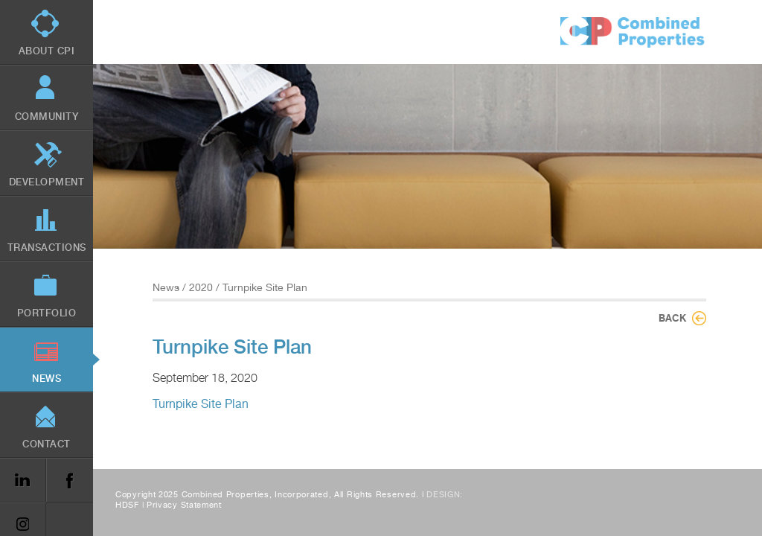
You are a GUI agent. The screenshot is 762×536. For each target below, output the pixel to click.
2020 (201, 287)
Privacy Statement (184, 505)
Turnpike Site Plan (201, 404)
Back (672, 318)
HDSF (127, 505)
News (166, 287)
